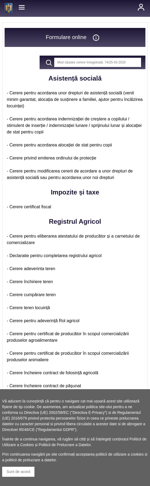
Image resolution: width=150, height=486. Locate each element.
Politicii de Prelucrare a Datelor (65, 445)
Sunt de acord (18, 471)
